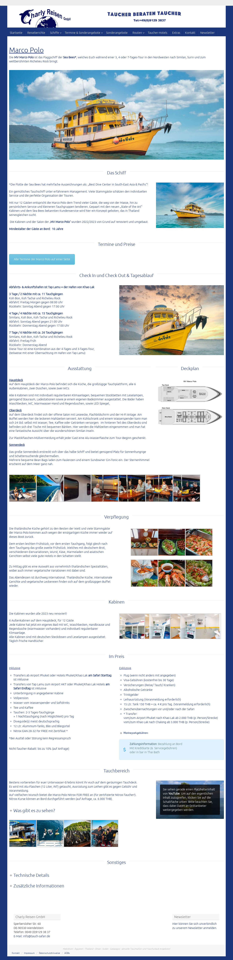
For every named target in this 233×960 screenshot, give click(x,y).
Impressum (29, 953)
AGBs (67, 953)
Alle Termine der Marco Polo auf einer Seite (42, 259)
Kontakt (16, 953)
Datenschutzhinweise (49, 953)
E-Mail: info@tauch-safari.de (32, 936)
